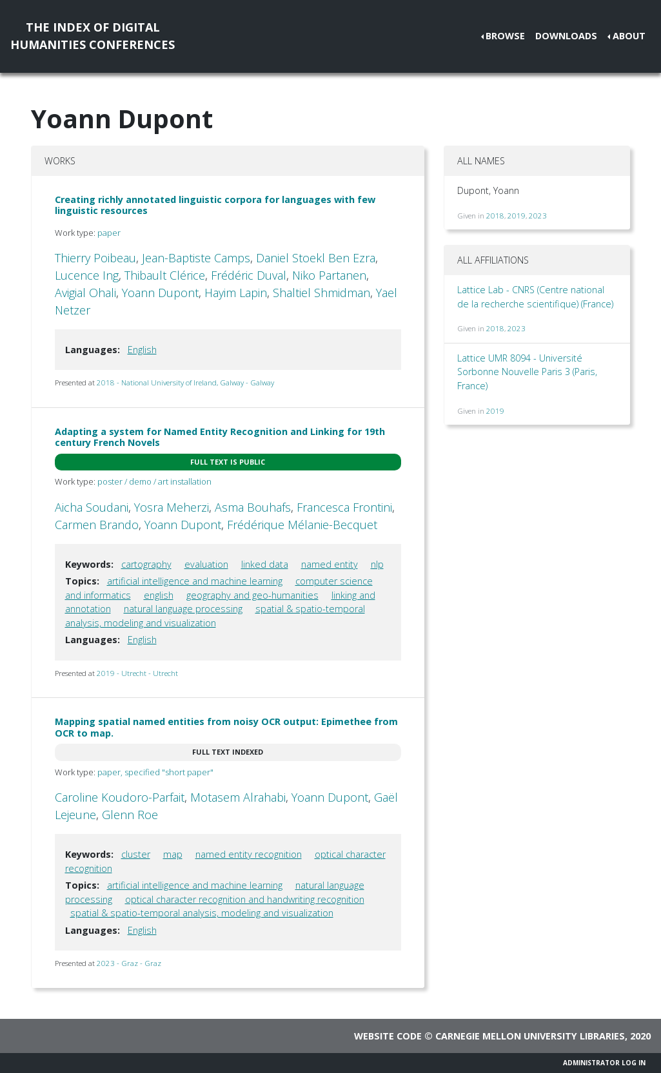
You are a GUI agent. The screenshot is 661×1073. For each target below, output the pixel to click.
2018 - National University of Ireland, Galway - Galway (185, 382)
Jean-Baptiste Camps (196, 258)
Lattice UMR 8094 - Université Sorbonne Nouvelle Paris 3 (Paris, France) (527, 372)
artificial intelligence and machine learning (194, 581)
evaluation (206, 564)
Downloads (566, 36)
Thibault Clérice (164, 275)
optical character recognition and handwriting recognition (244, 899)
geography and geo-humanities (252, 595)
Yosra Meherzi (171, 507)
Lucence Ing (87, 275)
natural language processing (183, 609)
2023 (538, 215)
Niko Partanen (329, 275)
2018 (495, 215)
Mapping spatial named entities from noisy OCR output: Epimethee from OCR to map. (226, 727)
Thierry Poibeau (95, 258)
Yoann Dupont (160, 292)
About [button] (629, 36)
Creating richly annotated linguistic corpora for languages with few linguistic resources (215, 205)
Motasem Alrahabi (238, 797)
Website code (388, 1036)
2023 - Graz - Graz (129, 963)
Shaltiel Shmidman (321, 292)
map (173, 854)
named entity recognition (248, 854)
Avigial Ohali (85, 292)
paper (109, 232)
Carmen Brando (97, 524)
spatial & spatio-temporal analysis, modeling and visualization (201, 913)
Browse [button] (505, 36)
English (142, 349)
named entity (329, 564)
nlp (377, 564)
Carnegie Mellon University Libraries (530, 1036)
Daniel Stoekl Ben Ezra (315, 258)
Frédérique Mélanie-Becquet (302, 524)
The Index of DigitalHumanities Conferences (92, 35)
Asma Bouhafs (253, 507)
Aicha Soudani (91, 507)
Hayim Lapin (235, 292)
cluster (135, 854)
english (158, 595)
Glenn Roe (130, 814)
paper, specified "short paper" (155, 772)
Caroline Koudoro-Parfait (119, 797)
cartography (146, 564)
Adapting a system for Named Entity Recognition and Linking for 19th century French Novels (220, 437)
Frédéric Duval (248, 275)
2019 (517, 215)
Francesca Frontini (344, 507)
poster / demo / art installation (154, 481)
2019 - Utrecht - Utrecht (137, 673)
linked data (264, 564)
